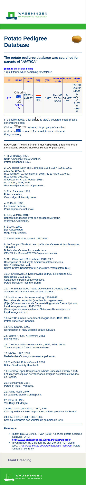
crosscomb (28, 80)
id (9, 80)
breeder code (57, 80)
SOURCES (10, 144)
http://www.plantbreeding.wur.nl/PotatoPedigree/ (41, 439)
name (18, 80)
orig (38, 80)
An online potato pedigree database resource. (46, 445)
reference (77, 80)
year (48, 80)
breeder (67, 80)
